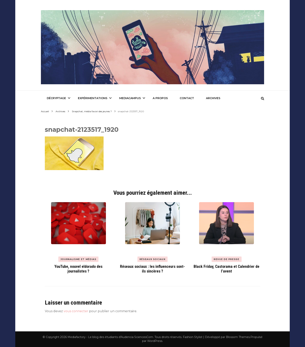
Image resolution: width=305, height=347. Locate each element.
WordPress (154, 341)
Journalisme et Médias (78, 259)
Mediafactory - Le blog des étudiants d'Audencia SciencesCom (110, 337)
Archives (213, 98)
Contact (187, 98)
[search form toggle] (262, 98)
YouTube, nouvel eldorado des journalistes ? (78, 268)
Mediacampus (130, 98)
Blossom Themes (238, 337)
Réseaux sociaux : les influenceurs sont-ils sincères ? (152, 268)
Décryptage (56, 98)
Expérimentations (92, 98)
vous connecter (76, 311)
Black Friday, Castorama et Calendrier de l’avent (226, 268)
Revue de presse (226, 259)
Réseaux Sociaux (153, 259)
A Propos (160, 98)
